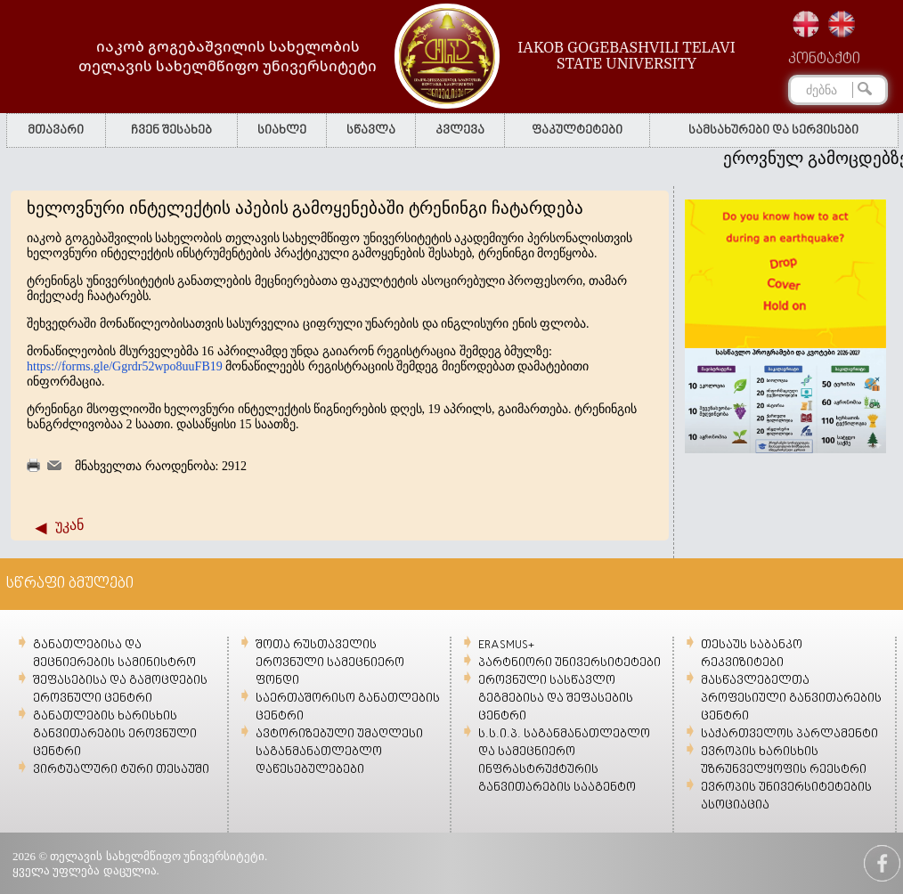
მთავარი (56, 130)
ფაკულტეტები (577, 130)
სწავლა (370, 130)
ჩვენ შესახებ (171, 130)
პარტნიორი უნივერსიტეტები (569, 662)
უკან (69, 524)
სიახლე (281, 130)
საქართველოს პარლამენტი (789, 734)
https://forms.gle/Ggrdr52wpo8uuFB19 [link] (125, 366)
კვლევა (459, 130)
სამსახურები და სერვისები (773, 130)
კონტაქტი (824, 59)
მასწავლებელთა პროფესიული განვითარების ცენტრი (791, 698)
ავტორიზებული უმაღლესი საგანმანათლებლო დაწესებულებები (339, 752)
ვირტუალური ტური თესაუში (121, 769)
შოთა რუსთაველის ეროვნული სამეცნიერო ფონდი (330, 663)
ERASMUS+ (506, 645)
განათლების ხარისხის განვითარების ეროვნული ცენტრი (115, 734)
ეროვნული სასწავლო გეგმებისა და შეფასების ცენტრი (555, 698)
